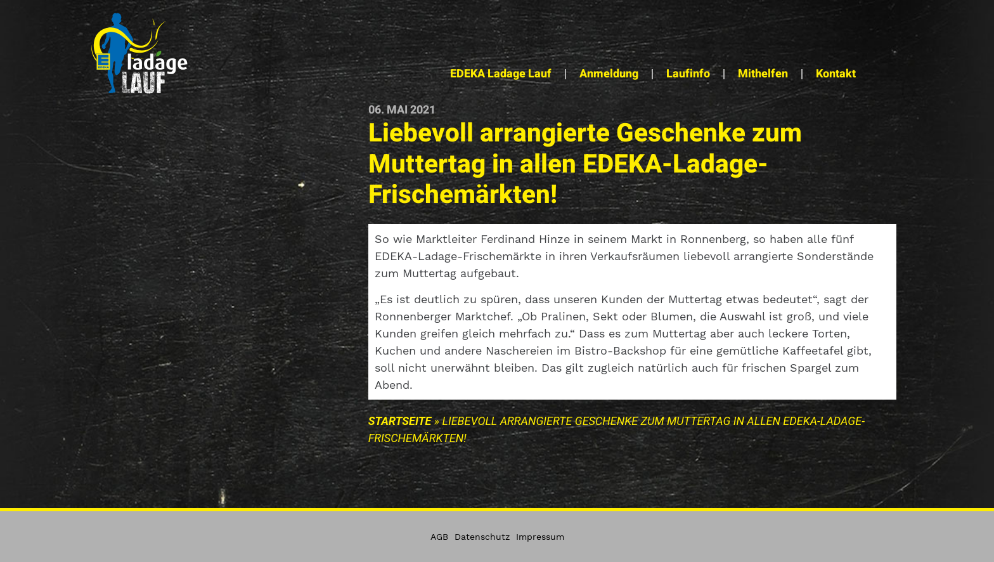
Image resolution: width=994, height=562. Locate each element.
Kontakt (836, 73)
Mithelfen (763, 73)
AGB (439, 537)
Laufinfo (688, 73)
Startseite (400, 421)
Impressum (540, 537)
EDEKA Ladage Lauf (501, 73)
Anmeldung (608, 73)
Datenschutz (482, 537)
